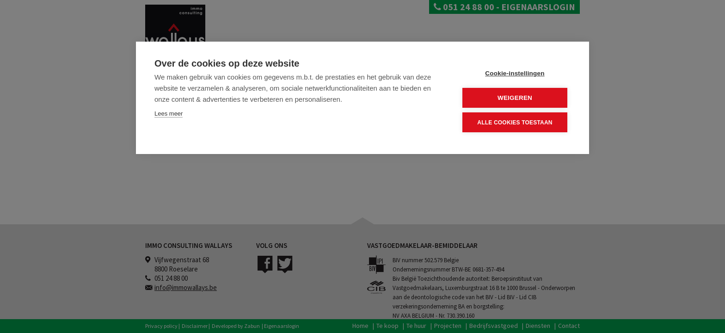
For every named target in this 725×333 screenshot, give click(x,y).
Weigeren (515, 97)
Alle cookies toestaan (514, 122)
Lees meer (168, 113)
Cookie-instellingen (514, 73)
